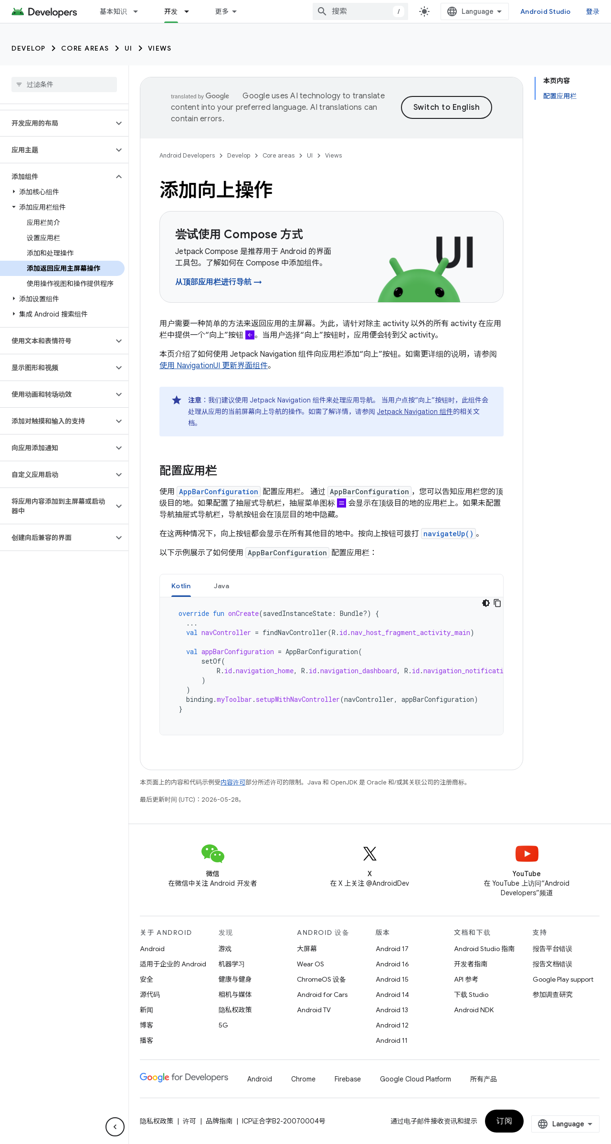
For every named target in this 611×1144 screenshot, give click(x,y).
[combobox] (360, 11)
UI (129, 48)
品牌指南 (219, 1121)
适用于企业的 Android (173, 964)
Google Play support (563, 979)
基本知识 (113, 11)
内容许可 (233, 782)
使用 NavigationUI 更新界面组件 (213, 366)
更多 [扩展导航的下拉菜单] (222, 11)
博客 (146, 1025)
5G (223, 1025)
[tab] (181, 585)
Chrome (303, 1079)
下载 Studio (471, 994)
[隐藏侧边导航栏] (115, 1126)
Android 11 (392, 1040)
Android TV (314, 1010)
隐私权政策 (235, 1010)
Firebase (348, 1079)
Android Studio (545, 11)
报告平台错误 (553, 948)
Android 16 (392, 964)
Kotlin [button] (181, 586)
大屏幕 (307, 948)
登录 (593, 11)
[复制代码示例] (497, 603)
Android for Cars (322, 994)
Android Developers (187, 155)
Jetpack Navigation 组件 (415, 411)
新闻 (146, 1010)
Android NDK (474, 1010)
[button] (56, 123)
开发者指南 (470, 964)
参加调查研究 (553, 994)
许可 (189, 1121)
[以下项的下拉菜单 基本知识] (140, 11)
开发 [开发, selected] (171, 11)
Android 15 (392, 979)
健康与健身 (235, 979)
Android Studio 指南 (484, 948)
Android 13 (392, 1010)
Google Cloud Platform (415, 1079)
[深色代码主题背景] (486, 603)
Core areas (85, 48)
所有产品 (483, 1079)
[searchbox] (64, 84)
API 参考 (466, 979)
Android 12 (392, 1025)
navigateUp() (448, 533)
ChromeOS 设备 (321, 979)
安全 (146, 979)
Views (160, 48)
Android (152, 948)
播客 (146, 1040)
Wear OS (310, 964)
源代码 (150, 994)
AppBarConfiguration (218, 491)
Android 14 (392, 994)
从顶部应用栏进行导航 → (218, 282)
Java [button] (222, 586)
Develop (28, 48)
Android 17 (392, 948)
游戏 (225, 948)
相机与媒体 (235, 994)
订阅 (504, 1121)
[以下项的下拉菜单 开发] (191, 11)
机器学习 (232, 964)
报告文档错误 (553, 964)
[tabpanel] (331, 666)
